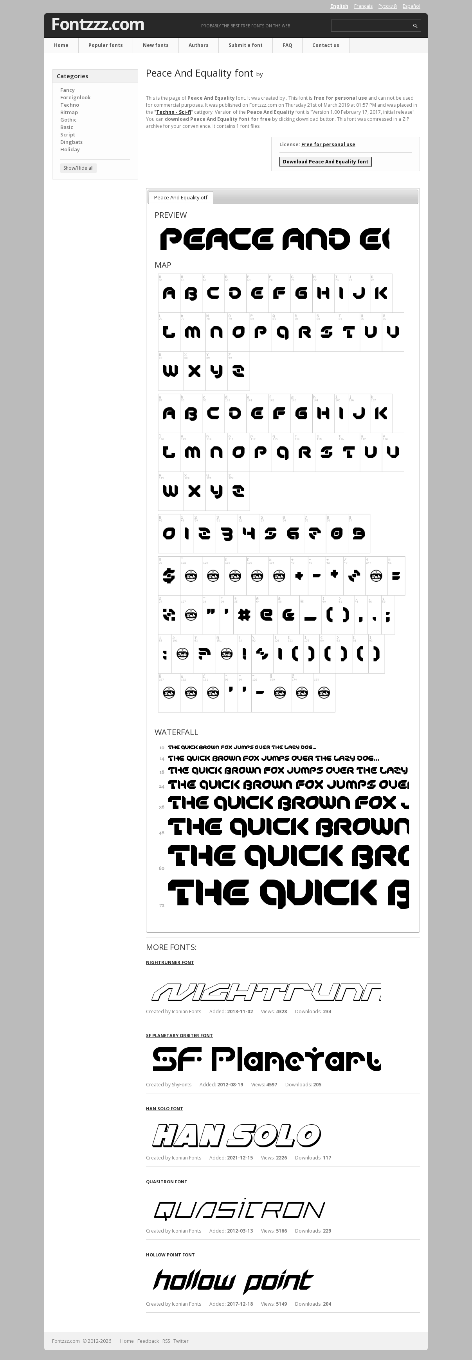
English (339, 6)
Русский (387, 6)
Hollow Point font (170, 1255)
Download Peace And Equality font (325, 161)
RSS (166, 1341)
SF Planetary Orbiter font (179, 1035)
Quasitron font (166, 1181)
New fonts (156, 45)
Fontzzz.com (97, 24)
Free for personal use (328, 144)
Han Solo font (164, 1108)
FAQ (287, 45)
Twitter (181, 1341)
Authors (199, 45)
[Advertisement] (95, 311)
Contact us (325, 45)
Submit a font (246, 45)
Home (61, 45)
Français (363, 6)
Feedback (148, 1341)
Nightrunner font (170, 962)
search (415, 26)
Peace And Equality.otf (180, 197)
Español (411, 6)
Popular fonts (105, 45)
